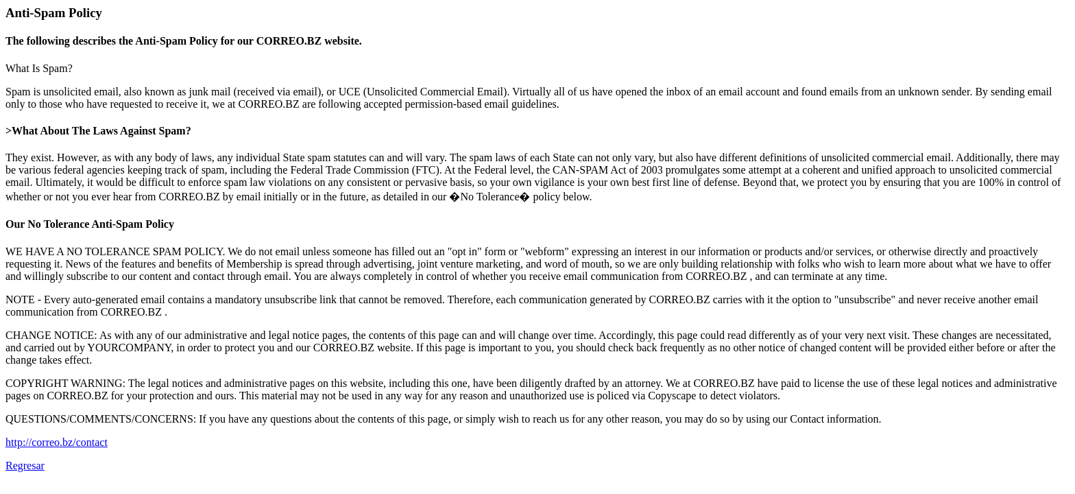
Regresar (25, 465)
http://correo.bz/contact (56, 442)
